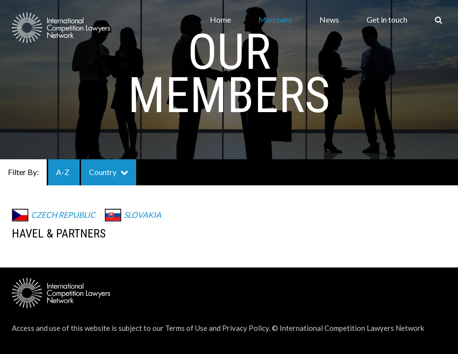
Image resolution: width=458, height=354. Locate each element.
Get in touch (387, 19)
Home (220, 19)
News (329, 19)
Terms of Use (186, 328)
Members (275, 19)
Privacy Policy (245, 328)
